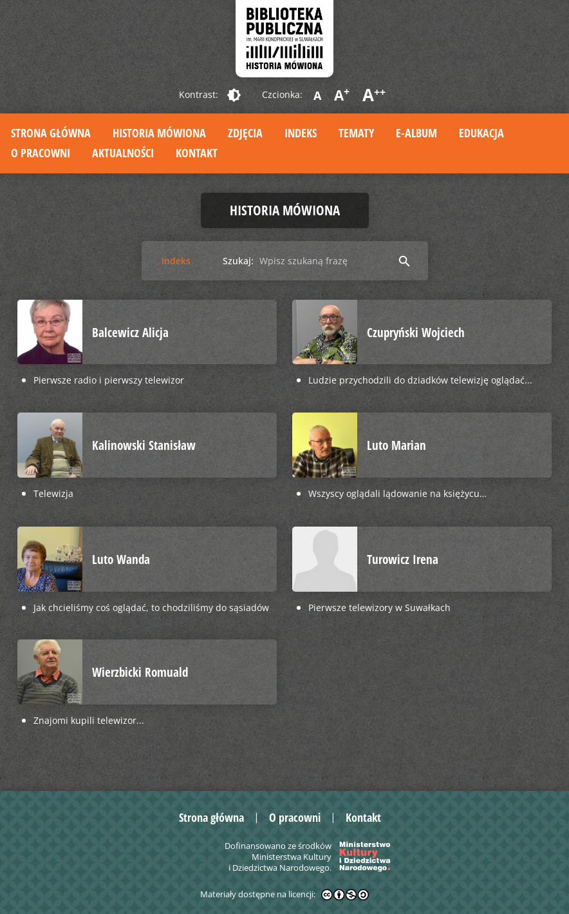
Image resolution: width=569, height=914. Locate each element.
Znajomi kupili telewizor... (88, 720)
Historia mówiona (159, 133)
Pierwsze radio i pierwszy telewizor (108, 380)
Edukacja (481, 133)
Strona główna (51, 133)
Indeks (300, 133)
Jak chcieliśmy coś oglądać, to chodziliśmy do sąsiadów (151, 607)
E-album (416, 133)
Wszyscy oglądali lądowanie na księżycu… (397, 493)
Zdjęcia (245, 133)
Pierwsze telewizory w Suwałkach (379, 607)
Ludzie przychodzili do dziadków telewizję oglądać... (420, 380)
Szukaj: (238, 261)
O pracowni (40, 152)
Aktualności (123, 152)
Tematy (356, 133)
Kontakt (197, 152)
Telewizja (53, 493)
